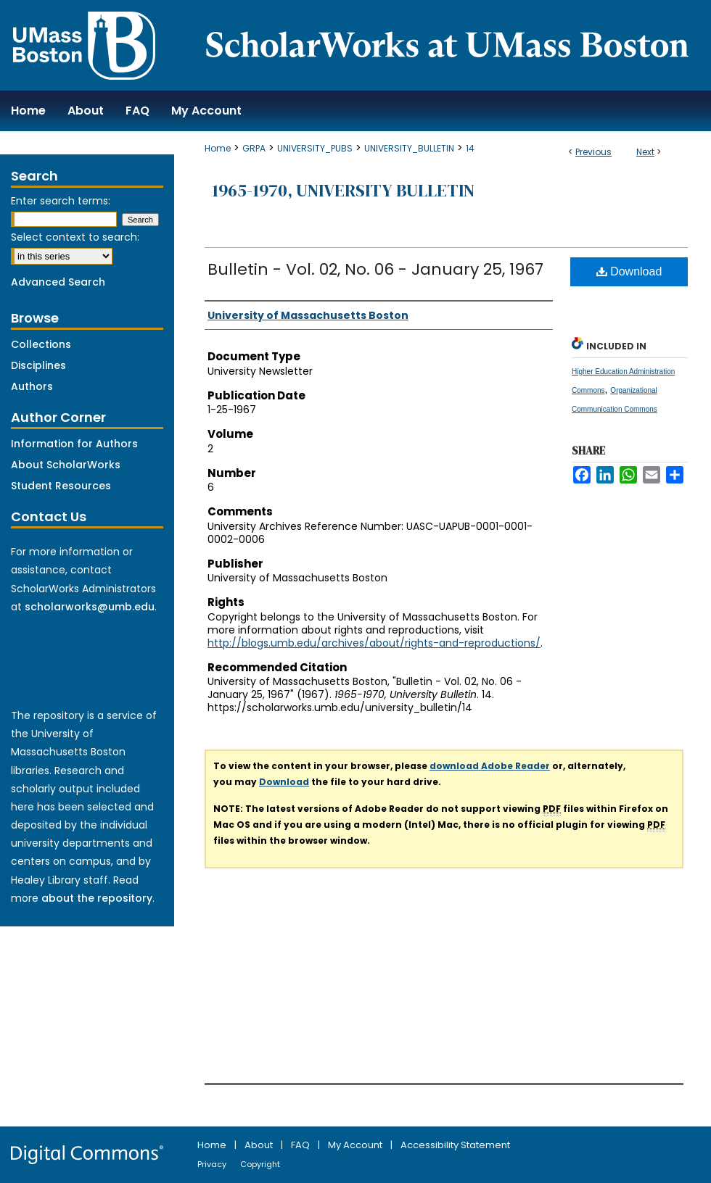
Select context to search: (75, 237)
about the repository (96, 898)
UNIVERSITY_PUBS (315, 148)
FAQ (301, 1145)
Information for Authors (74, 443)
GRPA (254, 148)
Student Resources (61, 485)
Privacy (213, 1164)
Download (629, 271)
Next (645, 152)
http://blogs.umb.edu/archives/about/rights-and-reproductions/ (374, 643)
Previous (593, 152)
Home (218, 148)
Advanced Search (58, 282)
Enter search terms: (60, 201)
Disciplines (38, 365)
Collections (41, 344)
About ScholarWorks (65, 464)
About (259, 1145)
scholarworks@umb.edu (90, 606)
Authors (32, 386)
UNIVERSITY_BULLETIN (409, 148)
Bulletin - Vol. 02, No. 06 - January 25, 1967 (375, 269)
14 (470, 148)
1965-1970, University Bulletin (343, 190)
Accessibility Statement (455, 1145)
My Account (356, 1145)
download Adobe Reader (490, 766)
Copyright (260, 1164)
